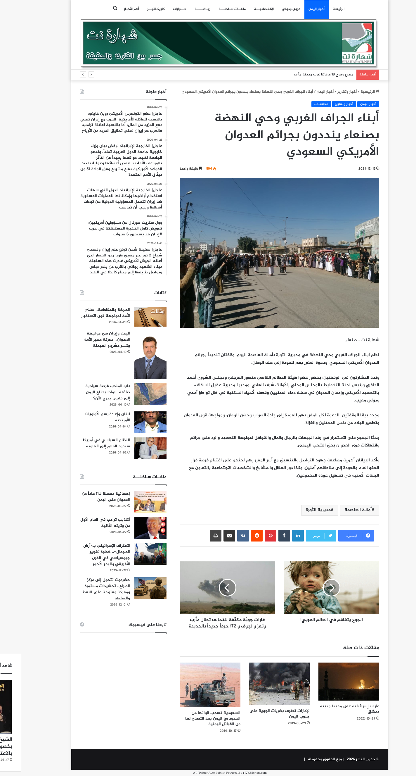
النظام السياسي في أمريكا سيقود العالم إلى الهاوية (84, 443)
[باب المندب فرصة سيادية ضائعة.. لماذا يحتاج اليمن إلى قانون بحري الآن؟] (129, 394)
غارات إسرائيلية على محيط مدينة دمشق (328, 709)
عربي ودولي (269, 9)
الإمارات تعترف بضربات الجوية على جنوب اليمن (258, 714)
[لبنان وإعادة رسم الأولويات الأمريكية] (129, 422)
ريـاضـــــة (181, 9)
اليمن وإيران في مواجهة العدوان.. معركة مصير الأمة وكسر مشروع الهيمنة (85, 339)
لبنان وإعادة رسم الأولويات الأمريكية (85, 417)
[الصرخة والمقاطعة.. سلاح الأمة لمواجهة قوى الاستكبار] (129, 317)
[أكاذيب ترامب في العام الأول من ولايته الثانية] (129, 528)
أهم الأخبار (109, 9)
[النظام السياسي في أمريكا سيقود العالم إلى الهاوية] (129, 448)
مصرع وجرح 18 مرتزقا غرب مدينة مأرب (302, 74)
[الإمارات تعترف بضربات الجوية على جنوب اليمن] (258, 684)
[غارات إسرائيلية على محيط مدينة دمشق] (327, 682)
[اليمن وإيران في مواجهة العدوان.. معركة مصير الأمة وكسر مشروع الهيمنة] (129, 355)
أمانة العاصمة (336, 510)
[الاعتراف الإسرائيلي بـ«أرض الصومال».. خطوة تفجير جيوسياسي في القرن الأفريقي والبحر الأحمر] (129, 554)
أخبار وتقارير (325, 92)
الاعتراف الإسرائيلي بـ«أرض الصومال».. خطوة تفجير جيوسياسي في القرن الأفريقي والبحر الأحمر (85, 555)
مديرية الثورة (296, 510)
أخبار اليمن (295, 9)
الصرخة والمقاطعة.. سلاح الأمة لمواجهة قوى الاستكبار (84, 312)
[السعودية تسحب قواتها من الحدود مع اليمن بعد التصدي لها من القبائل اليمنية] (188, 685)
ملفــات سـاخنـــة (210, 9)
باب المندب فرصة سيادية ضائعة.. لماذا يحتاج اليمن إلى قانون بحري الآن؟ (86, 392)
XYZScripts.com (234, 773)
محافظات (299, 104)
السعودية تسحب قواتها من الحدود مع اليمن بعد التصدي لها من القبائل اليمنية (191, 718)
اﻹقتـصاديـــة (242, 9)
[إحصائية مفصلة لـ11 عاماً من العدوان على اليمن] (129, 502)
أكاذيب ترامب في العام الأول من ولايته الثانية (83, 522)
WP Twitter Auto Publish (187, 773)
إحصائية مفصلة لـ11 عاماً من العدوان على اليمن (84, 496)
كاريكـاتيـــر (134, 9)
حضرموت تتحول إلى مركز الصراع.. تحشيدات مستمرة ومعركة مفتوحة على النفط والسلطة (84, 589)
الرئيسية (348, 92)
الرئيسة (317, 9)
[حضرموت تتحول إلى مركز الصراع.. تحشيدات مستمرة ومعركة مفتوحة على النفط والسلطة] (129, 588)
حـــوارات (158, 9)
